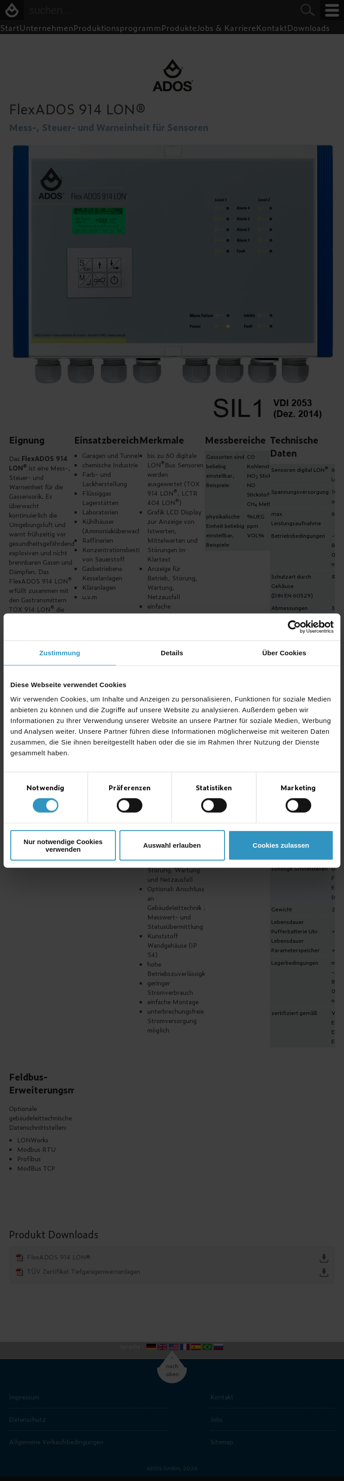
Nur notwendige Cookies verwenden (63, 845)
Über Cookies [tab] (284, 653)
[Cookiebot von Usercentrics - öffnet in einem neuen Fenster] (294, 627)
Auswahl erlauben (172, 845)
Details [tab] (172, 653)
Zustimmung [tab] (60, 653)
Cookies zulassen (281, 845)
